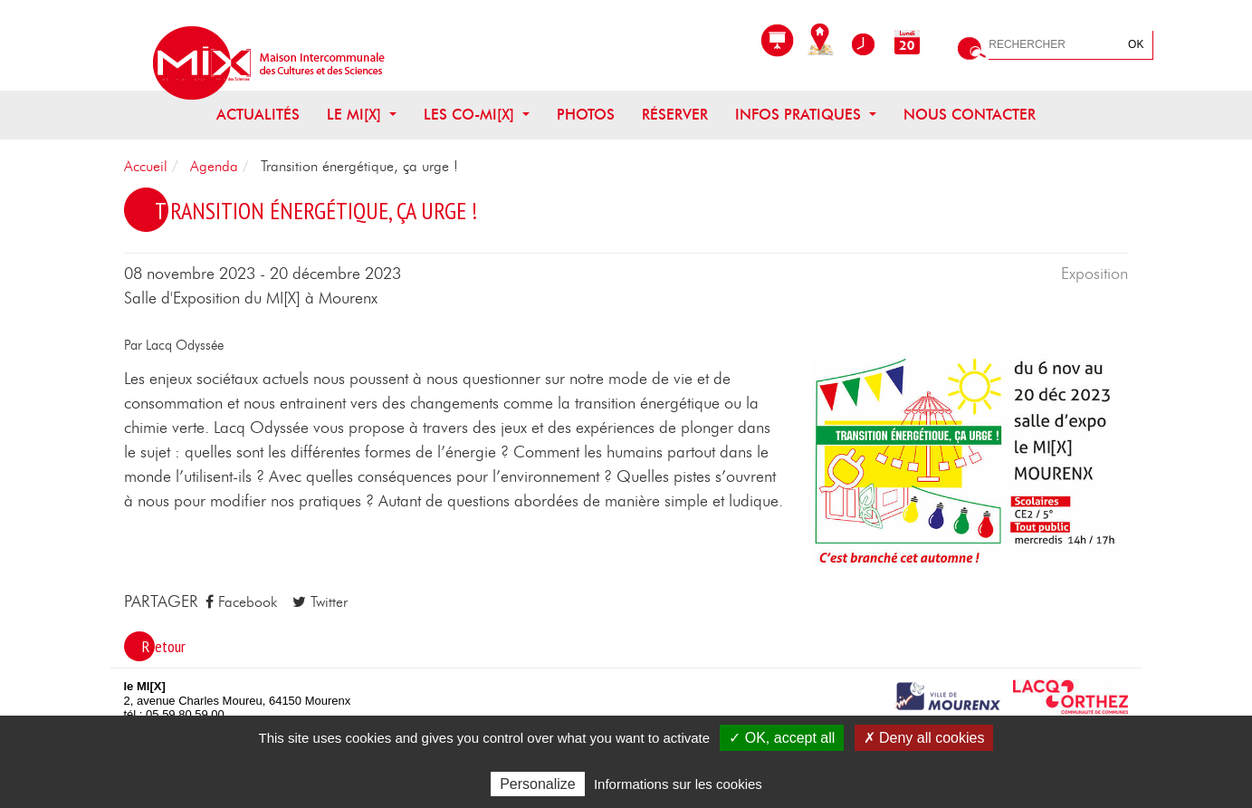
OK (1135, 44)
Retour (164, 646)
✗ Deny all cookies (924, 737)
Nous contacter (969, 115)
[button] (970, 462)
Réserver (675, 115)
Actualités (258, 115)
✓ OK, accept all (782, 737)
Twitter (320, 602)
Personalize (538, 784)
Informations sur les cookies (678, 784)
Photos (586, 115)
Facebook (241, 602)
